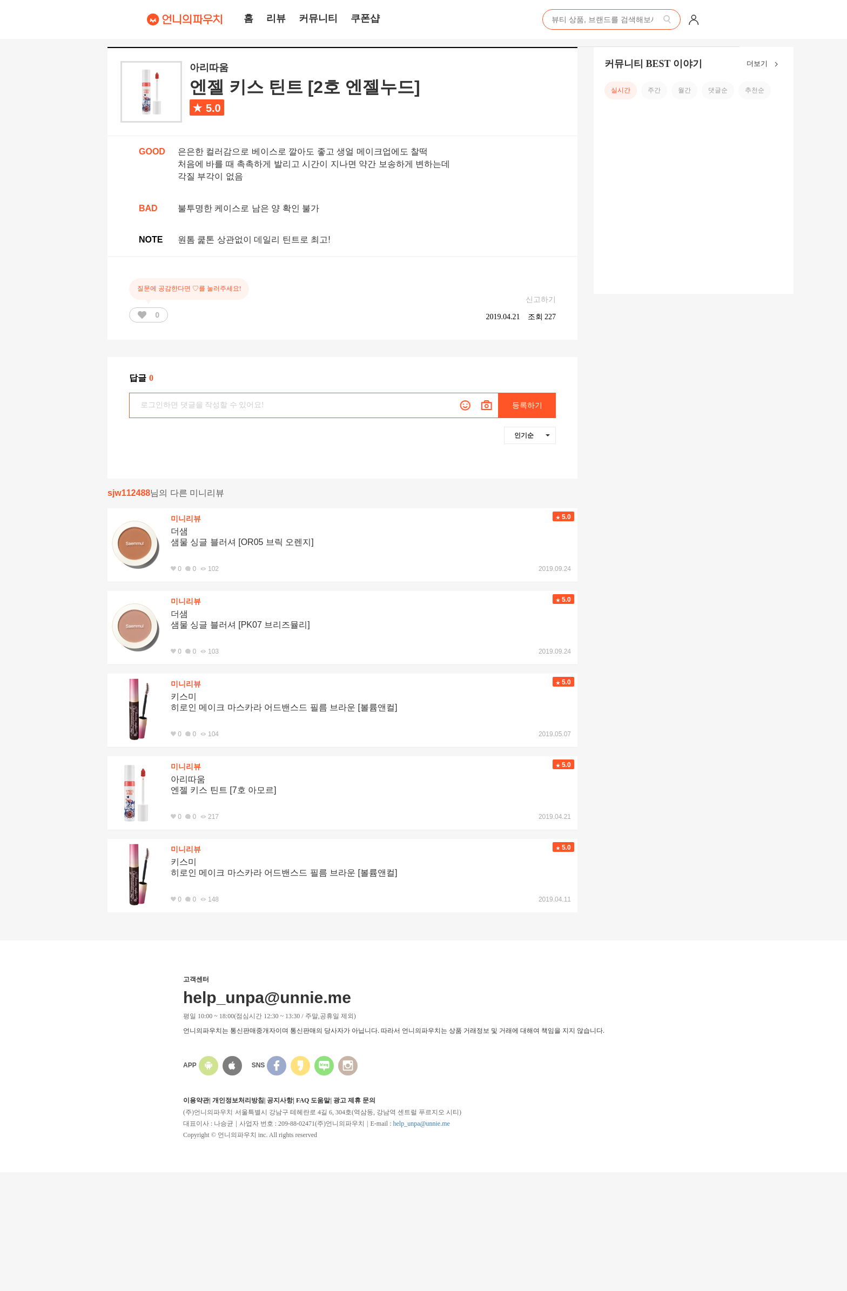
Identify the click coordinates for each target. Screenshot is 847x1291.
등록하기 (527, 405)
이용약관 (196, 1100)
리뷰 (276, 18)
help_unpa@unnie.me (421, 1123)
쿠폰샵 (365, 18)
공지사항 (280, 1100)
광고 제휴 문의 (354, 1100)
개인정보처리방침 (238, 1100)
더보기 (765, 64)
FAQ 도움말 (313, 1100)
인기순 (532, 435)
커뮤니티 (318, 18)
